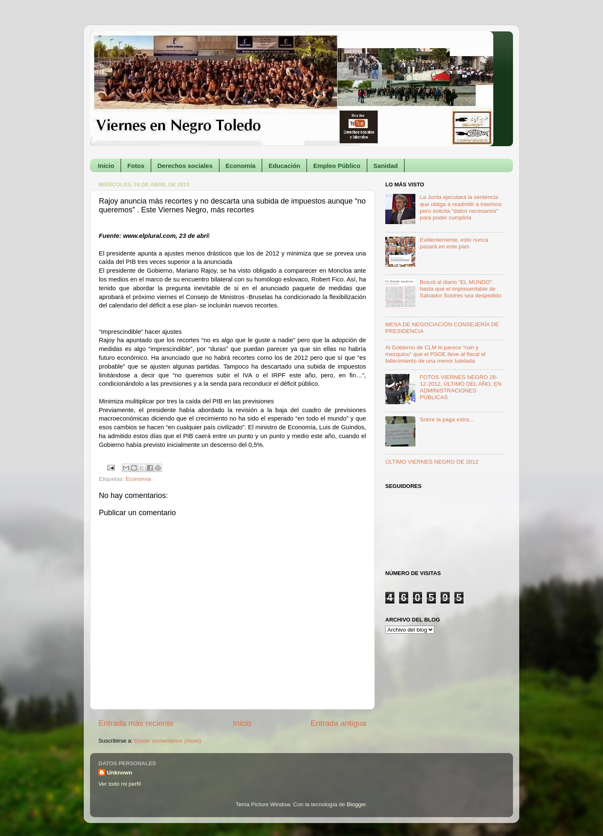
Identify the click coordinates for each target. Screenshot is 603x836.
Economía (241, 165)
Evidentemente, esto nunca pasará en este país (454, 243)
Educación (284, 165)
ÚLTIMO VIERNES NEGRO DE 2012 (432, 462)
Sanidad (386, 165)
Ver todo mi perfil (119, 784)
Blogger (356, 804)
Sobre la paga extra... (447, 419)
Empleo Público (337, 165)
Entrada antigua (338, 723)
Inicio (106, 165)
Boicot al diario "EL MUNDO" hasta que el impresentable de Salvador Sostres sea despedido (460, 289)
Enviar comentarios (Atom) (167, 741)
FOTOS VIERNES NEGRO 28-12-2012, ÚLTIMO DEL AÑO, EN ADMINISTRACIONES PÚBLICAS (460, 387)
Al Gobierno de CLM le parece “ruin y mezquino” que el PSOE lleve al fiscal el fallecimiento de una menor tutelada (435, 354)
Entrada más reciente (136, 723)
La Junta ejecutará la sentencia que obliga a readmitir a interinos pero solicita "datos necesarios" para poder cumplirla (461, 207)
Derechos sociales (185, 165)
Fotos (135, 165)
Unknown (119, 772)
